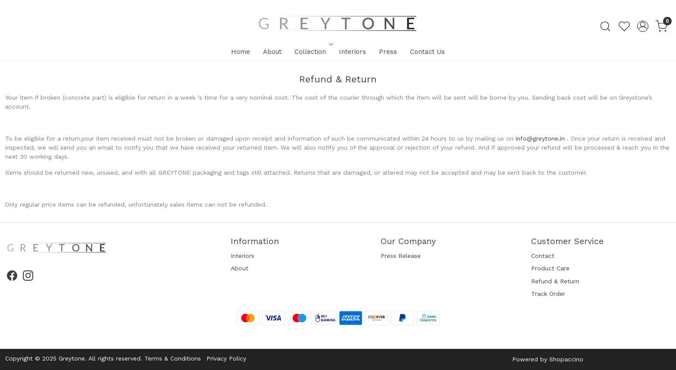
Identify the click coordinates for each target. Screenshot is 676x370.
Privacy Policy (226, 358)
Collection (312, 52)
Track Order (548, 293)
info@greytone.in (540, 138)
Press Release (401, 255)
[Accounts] (643, 26)
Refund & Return (555, 281)
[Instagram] (28, 277)
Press (388, 52)
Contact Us (427, 52)
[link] (605, 26)
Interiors (352, 52)
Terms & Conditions (172, 358)
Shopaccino (566, 359)
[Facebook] (12, 277)
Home (240, 52)
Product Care (550, 268)
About (272, 52)
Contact (542, 255)
